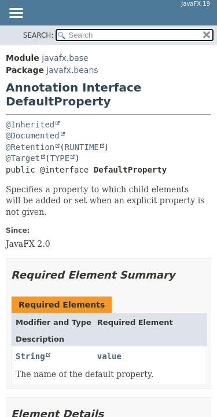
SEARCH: (38, 35)
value (109, 356)
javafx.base (65, 58)
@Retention (30, 147)
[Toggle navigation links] (15, 14)
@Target (23, 158)
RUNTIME (82, 147)
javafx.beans (72, 70)
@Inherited (30, 124)
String (30, 356)
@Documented (33, 135)
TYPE (59, 158)
